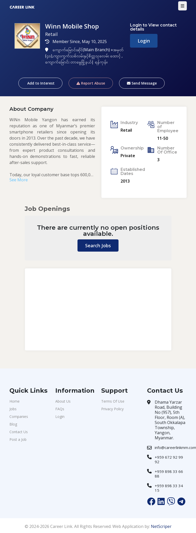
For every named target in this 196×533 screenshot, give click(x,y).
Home (14, 401)
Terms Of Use (112, 401)
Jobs (13, 408)
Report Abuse (90, 83)
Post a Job (18, 439)
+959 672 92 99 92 (169, 459)
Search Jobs (98, 245)
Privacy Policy (112, 408)
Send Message (142, 83)
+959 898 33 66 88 (169, 474)
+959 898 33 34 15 (169, 488)
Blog (13, 424)
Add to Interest (40, 83)
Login (144, 41)
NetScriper (161, 526)
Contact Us (18, 431)
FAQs (59, 408)
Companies (18, 416)
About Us (63, 401)
